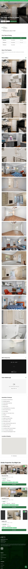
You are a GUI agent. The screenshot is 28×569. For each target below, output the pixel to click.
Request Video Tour (14, 388)
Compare (3, 21)
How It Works (2, 565)
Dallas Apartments (6, 13)
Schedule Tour (13, 21)
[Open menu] (26, 3)
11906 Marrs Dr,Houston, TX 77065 (3, 541)
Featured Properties (3, 557)
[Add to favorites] (26, 466)
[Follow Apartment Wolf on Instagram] (3, 0)
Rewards (2, 566)
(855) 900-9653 (3, 542)
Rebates (2, 568)
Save (8, 21)
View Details (14, 484)
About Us (2, 563)
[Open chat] (26, 567)
